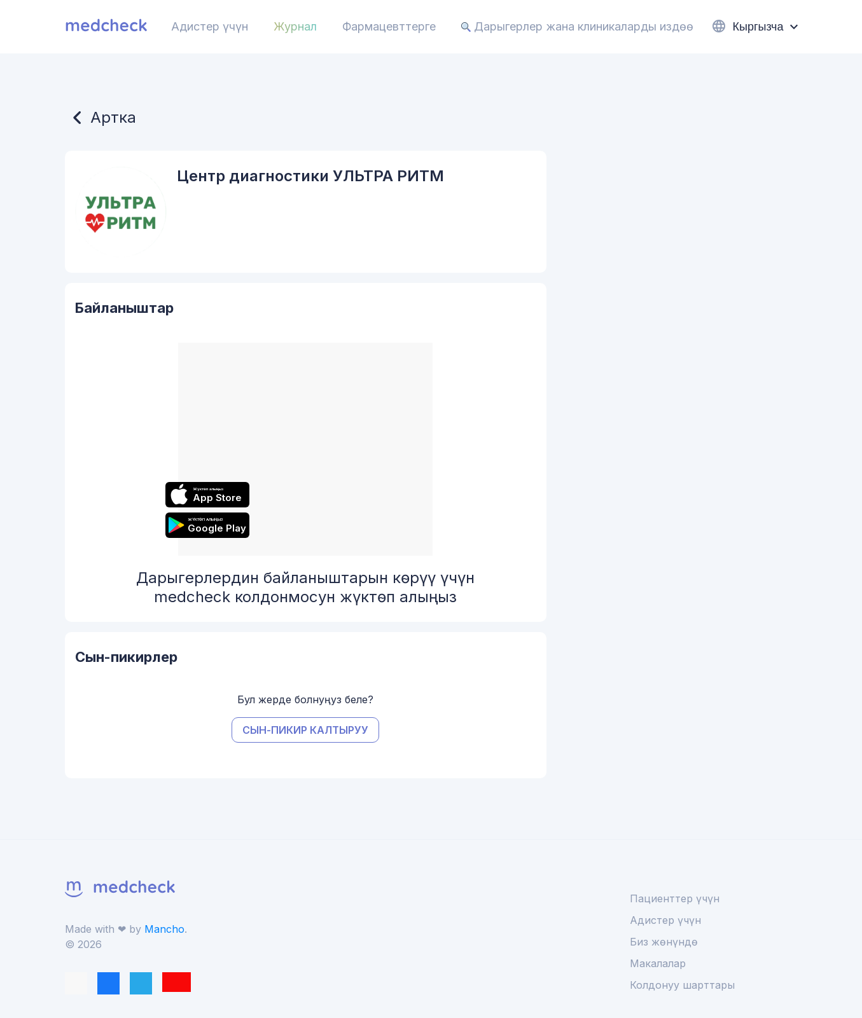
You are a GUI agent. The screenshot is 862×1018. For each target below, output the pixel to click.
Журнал (295, 26)
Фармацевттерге (389, 26)
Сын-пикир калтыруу (305, 730)
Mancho (164, 929)
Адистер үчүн (209, 26)
